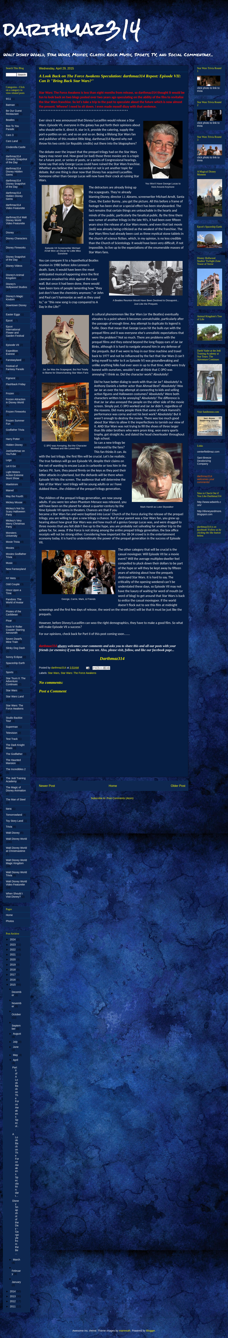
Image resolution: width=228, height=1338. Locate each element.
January (16, 1282)
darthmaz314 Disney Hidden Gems (14, 171)
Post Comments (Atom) (120, 798)
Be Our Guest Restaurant (14, 112)
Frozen (10, 393)
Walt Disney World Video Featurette (16, 883)
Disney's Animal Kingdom (15, 276)
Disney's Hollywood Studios (16, 285)
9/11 (8, 98)
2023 (13, 944)
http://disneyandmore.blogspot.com (209, 513)
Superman (12, 726)
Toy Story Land (14, 820)
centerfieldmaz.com (208, 451)
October (16, 1014)
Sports (9, 672)
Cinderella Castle (16, 147)
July (15, 1041)
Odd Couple (13, 584)
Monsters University (11, 534)
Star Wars (53, 672)
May (15, 1055)
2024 (13, 939)
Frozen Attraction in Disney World (15, 401)
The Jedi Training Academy (16, 780)
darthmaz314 (71, 29)
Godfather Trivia (15, 429)
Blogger (150, 1330)
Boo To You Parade (12, 128)
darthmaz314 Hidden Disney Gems (14, 196)
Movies (10, 547)
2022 (13, 949)
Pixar (9, 620)
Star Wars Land (15, 696)
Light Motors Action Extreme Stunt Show (14, 475)
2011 (13, 1306)
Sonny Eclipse (14, 657)
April (15, 1059)
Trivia (9, 826)
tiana (8, 808)
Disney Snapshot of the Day (15, 258)
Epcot (9, 320)
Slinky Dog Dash (15, 648)
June (15, 1046)
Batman (10, 104)
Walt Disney (12, 832)
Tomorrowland (14, 814)
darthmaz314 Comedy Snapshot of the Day (16, 159)
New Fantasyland (16, 569)
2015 (13, 984)
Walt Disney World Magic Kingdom (16, 862)
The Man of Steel (16, 799)
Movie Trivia (13, 541)
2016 (13, 979)
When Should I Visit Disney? (14, 895)
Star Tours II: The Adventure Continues (16, 681)
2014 (13, 1291)
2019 (13, 964)
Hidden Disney (14, 444)
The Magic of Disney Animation (16, 789)
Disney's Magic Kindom (14, 298)
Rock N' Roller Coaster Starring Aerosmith (15, 629)
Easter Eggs (13, 314)
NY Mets (11, 578)
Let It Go (11, 466)
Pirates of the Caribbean (13, 613)
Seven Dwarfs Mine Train (14, 640)
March (16, 1259)
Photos (10, 921)
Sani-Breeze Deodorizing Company (204, 460)
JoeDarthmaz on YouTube (15, 452)
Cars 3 (9, 135)
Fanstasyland (13, 360)
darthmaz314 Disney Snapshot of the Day (15, 183)
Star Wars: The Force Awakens (78, 672)
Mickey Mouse (14, 502)
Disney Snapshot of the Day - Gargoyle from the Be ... (15, 1227)
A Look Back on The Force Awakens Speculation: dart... (15, 1165)
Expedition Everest (12, 352)
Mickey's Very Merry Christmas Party (15, 523)
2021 (13, 954)
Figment (10, 378)
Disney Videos (14, 265)
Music (9, 562)
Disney (10, 232)
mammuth (124, 1330)
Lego (9, 460)
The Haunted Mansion (13, 762)
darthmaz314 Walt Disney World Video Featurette (16, 220)
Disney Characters (16, 238)
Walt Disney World (16, 838)
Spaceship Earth (15, 663)
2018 (13, 969)
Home (113, 786)
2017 (13, 974)
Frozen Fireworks (16, 411)
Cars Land (12, 141)
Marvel (10, 490)
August (17, 1033)
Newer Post (47, 786)
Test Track (12, 738)
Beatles (10, 119)
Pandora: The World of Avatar (14, 601)
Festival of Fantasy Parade (15, 368)
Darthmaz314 (112, 658)
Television (11, 732)
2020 (13, 959)
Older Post (178, 786)
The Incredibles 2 (16, 769)
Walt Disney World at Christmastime (16, 849)
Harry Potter (13, 438)
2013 (13, 1296)
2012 (13, 1301)
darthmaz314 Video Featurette (15, 207)
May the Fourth (14, 496)
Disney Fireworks (16, 247)
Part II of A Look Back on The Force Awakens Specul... (15, 1098)
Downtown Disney (16, 305)
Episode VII (12, 344)
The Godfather (14, 753)
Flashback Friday (16, 384)
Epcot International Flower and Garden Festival (15, 331)
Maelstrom (12, 484)
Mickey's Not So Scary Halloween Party (15, 511)
